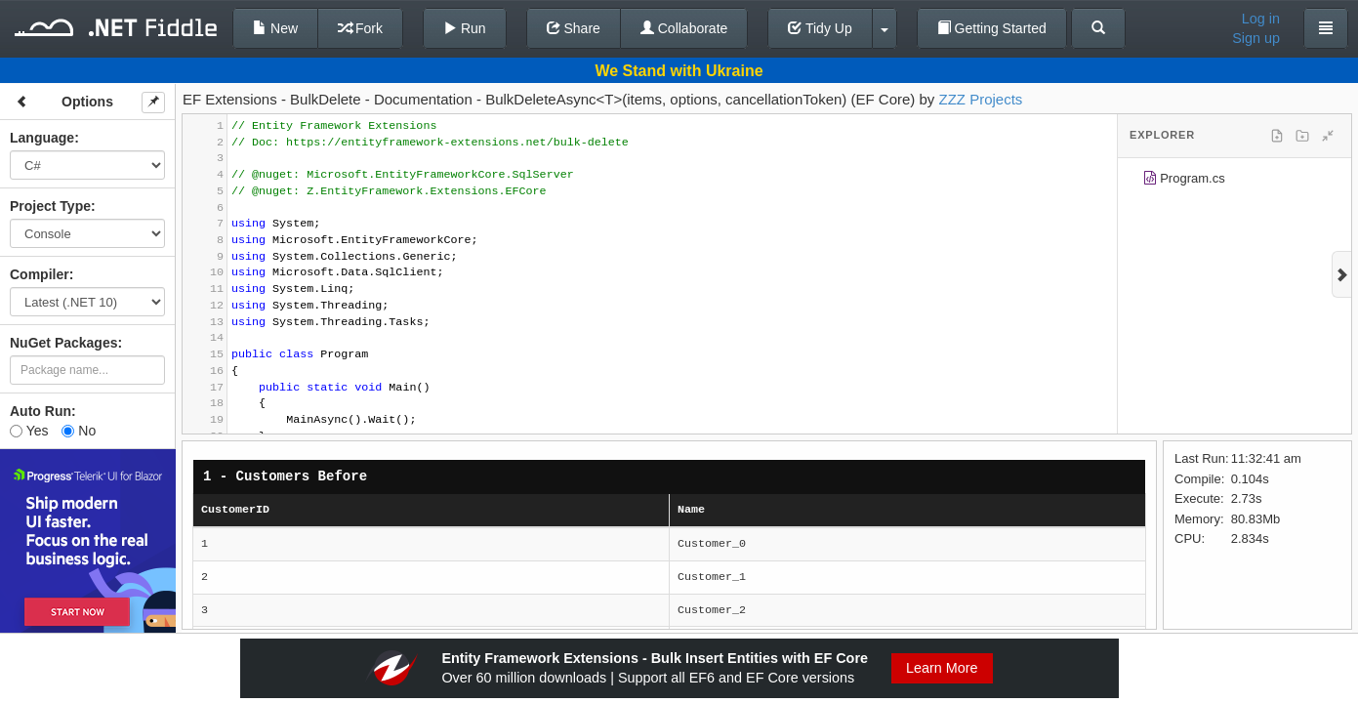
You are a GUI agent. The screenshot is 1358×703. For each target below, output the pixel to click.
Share (573, 28)
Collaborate (684, 28)
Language (42, 137)
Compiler (39, 274)
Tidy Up (819, 28)
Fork (360, 28)
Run (464, 28)
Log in (1261, 18)
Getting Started (992, 28)
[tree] (1234, 181)
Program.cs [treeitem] (1183, 181)
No (79, 430)
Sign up (1256, 38)
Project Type (50, 206)
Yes (29, 430)
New (275, 28)
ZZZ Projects (981, 99)
